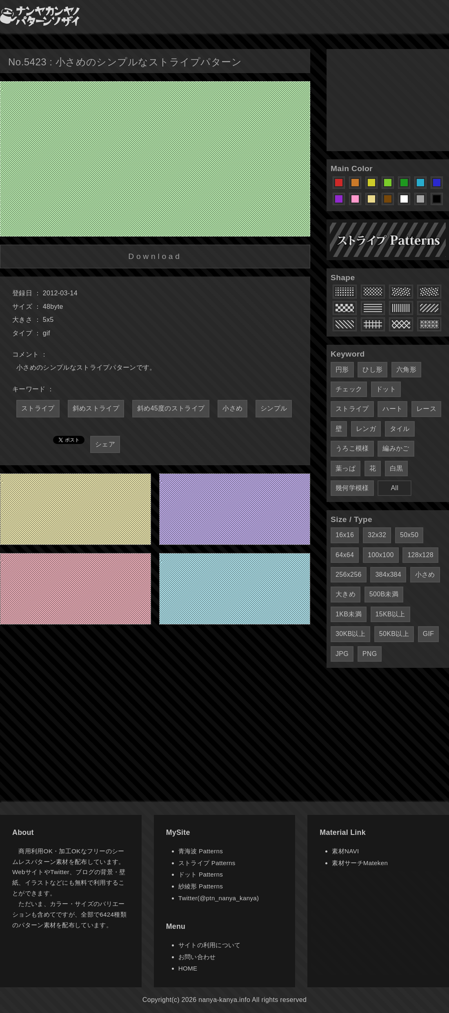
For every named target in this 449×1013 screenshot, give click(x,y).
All (394, 487)
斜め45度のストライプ (170, 408)
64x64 (345, 554)
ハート (392, 408)
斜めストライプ (96, 408)
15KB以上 (390, 614)
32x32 (377, 534)
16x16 (345, 534)
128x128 (420, 554)
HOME (188, 968)
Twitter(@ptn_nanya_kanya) (218, 898)
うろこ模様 (352, 448)
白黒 (396, 468)
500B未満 (383, 594)
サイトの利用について (209, 945)
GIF (428, 633)
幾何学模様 (352, 487)
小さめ (232, 408)
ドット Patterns (200, 874)
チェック (349, 389)
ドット (386, 389)
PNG (369, 653)
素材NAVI (345, 851)
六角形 (406, 369)
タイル (400, 428)
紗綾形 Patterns (200, 886)
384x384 (388, 574)
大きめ (346, 594)
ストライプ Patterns (207, 862)
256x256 (349, 574)
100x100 (381, 554)
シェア (105, 444)
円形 (342, 369)
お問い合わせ (197, 956)
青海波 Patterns (200, 851)
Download (155, 256)
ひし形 (372, 369)
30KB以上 (350, 633)
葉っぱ (346, 468)
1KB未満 (349, 614)
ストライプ (38, 408)
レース (426, 408)
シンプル (273, 408)
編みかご (395, 448)
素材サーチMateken (360, 862)
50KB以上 (394, 633)
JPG (342, 653)
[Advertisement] (388, 100)
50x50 (409, 534)
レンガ (366, 428)
